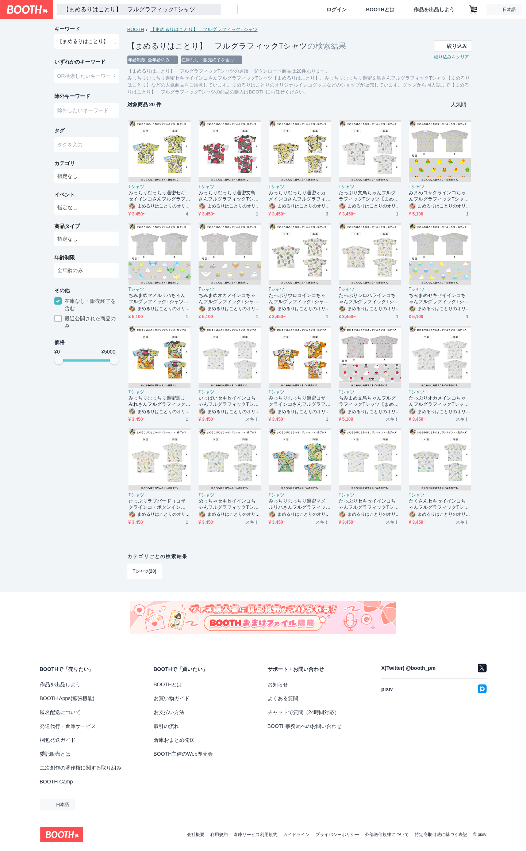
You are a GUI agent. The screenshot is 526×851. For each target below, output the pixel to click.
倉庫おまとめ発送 (174, 740)
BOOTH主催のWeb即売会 (183, 754)
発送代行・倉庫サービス (68, 726)
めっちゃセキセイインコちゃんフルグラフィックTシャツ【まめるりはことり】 (229, 504)
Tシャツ (136, 186)
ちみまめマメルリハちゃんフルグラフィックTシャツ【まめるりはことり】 (157, 299)
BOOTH (135, 29)
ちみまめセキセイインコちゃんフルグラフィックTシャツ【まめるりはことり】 (439, 299)
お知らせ (278, 684)
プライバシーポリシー (337, 834)
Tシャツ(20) (145, 571)
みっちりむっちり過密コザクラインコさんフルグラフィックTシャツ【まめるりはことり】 (299, 401)
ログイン (336, 9)
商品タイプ (67, 226)
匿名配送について (60, 712)
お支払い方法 (169, 712)
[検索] (214, 10)
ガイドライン (296, 834)
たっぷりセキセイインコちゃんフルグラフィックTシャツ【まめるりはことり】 (369, 504)
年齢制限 (64, 257)
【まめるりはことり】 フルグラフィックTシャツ (204, 29)
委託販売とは (55, 754)
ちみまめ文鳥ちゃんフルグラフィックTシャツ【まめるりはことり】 (369, 401)
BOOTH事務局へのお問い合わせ (305, 726)
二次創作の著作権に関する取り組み (81, 768)
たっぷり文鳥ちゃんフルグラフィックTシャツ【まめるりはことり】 (369, 196)
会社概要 (195, 834)
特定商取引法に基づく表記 (441, 834)
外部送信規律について (387, 834)
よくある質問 (283, 698)
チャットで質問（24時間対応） (304, 712)
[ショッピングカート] (473, 9)
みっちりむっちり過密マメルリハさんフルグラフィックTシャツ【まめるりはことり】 (299, 504)
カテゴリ (64, 163)
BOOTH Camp (56, 782)
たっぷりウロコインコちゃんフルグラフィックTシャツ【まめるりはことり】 (299, 299)
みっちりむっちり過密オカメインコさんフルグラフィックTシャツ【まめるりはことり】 (299, 196)
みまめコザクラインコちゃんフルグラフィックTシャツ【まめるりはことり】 (439, 196)
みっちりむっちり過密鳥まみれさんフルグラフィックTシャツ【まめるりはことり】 (158, 401)
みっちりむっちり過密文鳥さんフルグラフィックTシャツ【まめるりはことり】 (229, 196)
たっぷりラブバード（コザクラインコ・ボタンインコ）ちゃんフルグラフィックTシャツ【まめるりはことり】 (158, 504)
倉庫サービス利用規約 (255, 834)
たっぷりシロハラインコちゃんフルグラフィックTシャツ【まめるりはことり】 (369, 299)
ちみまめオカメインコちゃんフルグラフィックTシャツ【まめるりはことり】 (229, 299)
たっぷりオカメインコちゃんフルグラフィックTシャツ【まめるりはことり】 (439, 401)
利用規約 (219, 834)
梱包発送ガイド (58, 740)
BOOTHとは (380, 9)
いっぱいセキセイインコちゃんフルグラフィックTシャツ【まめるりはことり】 (229, 401)
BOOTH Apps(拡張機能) (67, 698)
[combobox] (139, 9)
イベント (64, 194)
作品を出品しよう (434, 9)
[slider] (58, 360)
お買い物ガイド (171, 698)
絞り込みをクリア (451, 57)
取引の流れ (166, 726)
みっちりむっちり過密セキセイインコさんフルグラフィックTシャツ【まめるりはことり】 (158, 196)
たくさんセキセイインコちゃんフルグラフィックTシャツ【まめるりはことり (439, 504)
